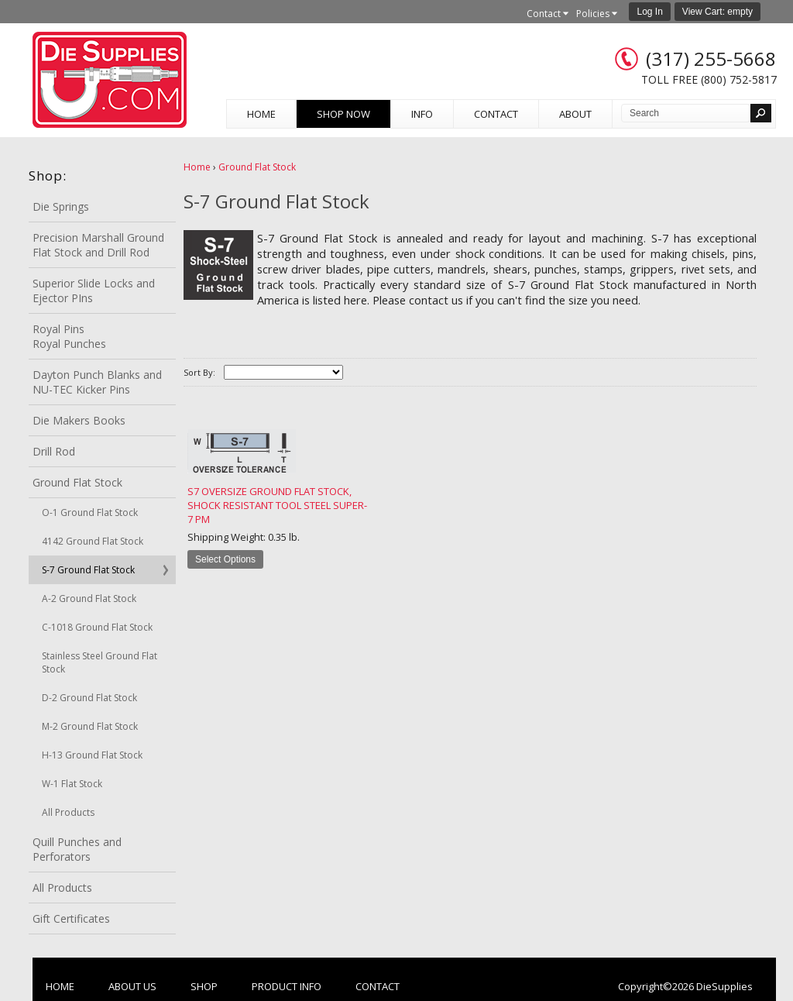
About (575, 114)
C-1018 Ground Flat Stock (97, 627)
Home (261, 114)
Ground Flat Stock (77, 482)
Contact (496, 114)
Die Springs (61, 206)
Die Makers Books (79, 420)
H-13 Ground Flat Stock (92, 755)
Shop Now (343, 114)
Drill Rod (54, 451)
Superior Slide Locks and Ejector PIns (94, 290)
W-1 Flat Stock (72, 783)
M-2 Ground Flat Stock (90, 726)
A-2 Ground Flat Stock (89, 598)
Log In (649, 11)
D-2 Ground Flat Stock (89, 697)
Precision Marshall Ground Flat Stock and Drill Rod (98, 245)
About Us (132, 986)
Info (422, 114)
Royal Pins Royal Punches (69, 336)
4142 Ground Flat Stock (92, 541)
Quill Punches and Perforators (77, 849)
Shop (204, 986)
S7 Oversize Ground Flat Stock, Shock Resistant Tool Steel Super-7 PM (277, 505)
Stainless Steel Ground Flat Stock (99, 662)
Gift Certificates (71, 918)
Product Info (286, 986)
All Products (68, 812)
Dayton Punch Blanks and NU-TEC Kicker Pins (97, 382)
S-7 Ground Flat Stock (88, 569)
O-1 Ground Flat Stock (90, 512)
